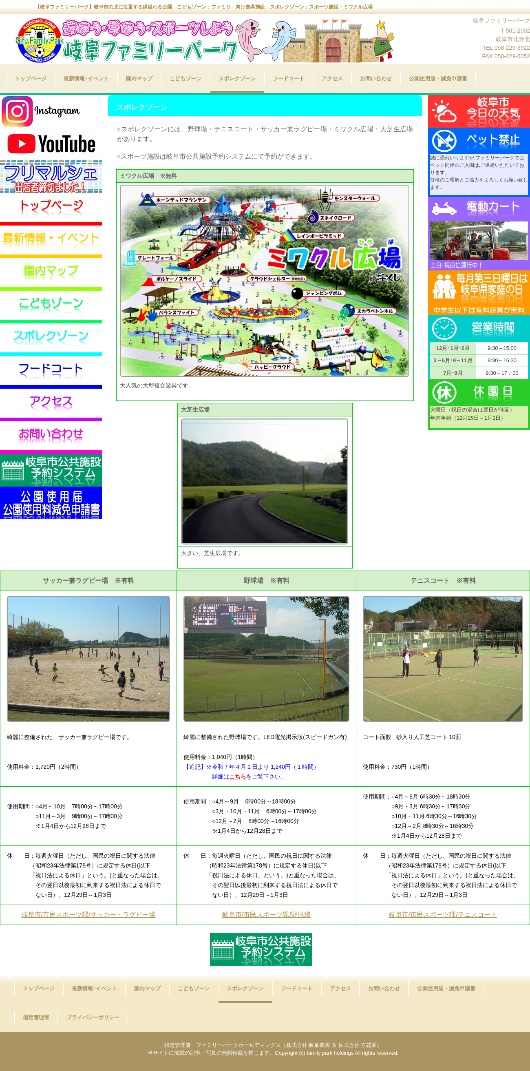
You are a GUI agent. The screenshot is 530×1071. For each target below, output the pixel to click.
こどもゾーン (185, 78)
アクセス (332, 78)
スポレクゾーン (237, 78)
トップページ (30, 78)
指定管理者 (36, 1017)
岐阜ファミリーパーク (197, 44)
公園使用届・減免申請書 (438, 78)
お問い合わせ (376, 78)
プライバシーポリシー (92, 1017)
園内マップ (139, 78)
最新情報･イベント (86, 78)
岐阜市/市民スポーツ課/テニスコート (443, 914)
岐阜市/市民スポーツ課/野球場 (266, 914)
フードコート (289, 78)
